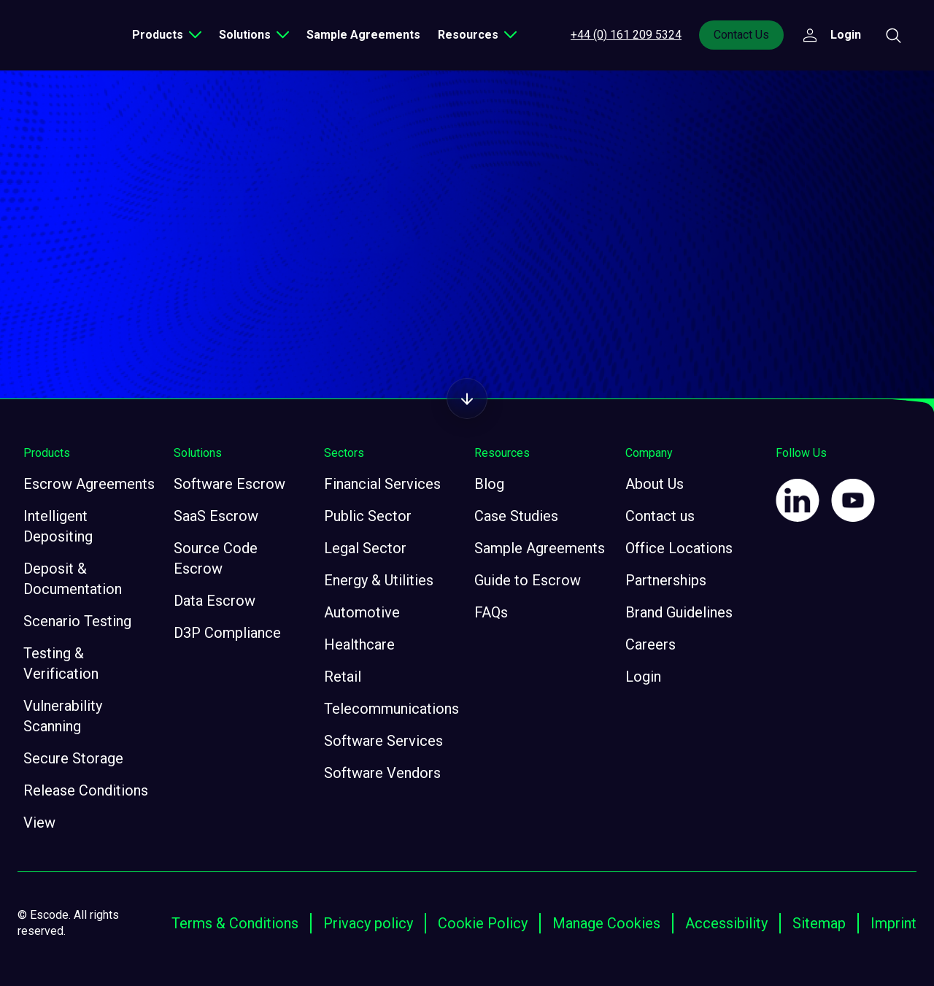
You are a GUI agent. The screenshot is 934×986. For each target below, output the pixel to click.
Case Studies (516, 516)
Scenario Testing (77, 621)
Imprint (893, 923)
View (39, 822)
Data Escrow (214, 600)
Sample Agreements (363, 35)
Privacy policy (368, 923)
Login (643, 676)
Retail (342, 676)
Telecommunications (391, 708)
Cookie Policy (483, 923)
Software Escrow (229, 484)
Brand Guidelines (679, 612)
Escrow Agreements (89, 484)
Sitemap (819, 923)
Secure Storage (73, 758)
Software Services (383, 741)
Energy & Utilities (378, 580)
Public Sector (368, 516)
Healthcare (359, 644)
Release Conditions (85, 790)
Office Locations (679, 548)
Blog (489, 484)
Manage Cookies (606, 923)
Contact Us (741, 35)
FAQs (491, 612)
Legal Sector (365, 548)
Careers (650, 644)
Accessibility (726, 923)
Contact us (660, 516)
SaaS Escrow (216, 516)
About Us (654, 484)
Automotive (362, 612)
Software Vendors (382, 773)
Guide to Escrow (527, 580)
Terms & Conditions (234, 923)
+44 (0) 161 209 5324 (626, 35)
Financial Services (382, 484)
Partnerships (665, 580)
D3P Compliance (227, 633)
